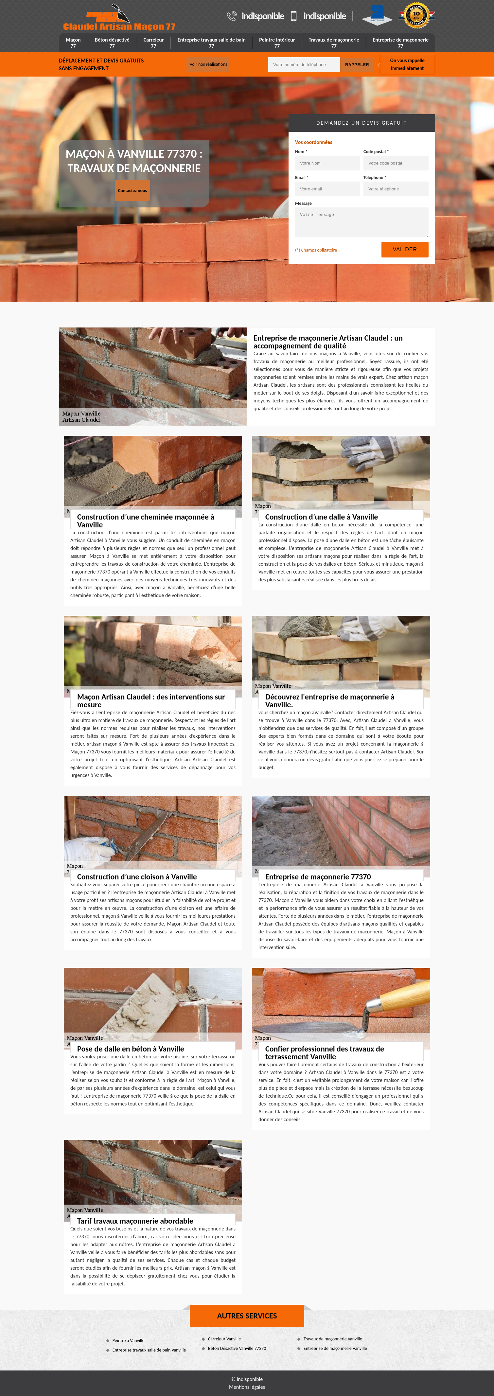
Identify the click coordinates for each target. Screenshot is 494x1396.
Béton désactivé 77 (112, 43)
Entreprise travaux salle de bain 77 (212, 43)
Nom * (301, 151)
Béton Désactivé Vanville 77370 (237, 1348)
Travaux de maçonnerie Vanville (333, 1339)
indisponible (263, 16)
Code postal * (376, 151)
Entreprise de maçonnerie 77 (401, 43)
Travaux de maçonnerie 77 (334, 43)
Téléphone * (375, 177)
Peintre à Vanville (129, 1340)
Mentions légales (247, 1387)
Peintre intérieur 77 (277, 43)
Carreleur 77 (154, 43)
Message (303, 203)
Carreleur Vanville (224, 1339)
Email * (302, 177)
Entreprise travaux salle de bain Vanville (149, 1350)
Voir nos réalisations (208, 64)
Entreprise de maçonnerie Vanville (335, 1348)
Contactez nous (132, 190)
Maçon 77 (73, 43)
